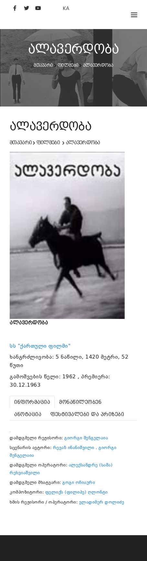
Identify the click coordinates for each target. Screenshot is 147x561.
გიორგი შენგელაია (86, 437)
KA (66, 8)
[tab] (32, 402)
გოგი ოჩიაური (78, 482)
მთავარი (43, 65)
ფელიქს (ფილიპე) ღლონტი (76, 492)
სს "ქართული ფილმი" (41, 346)
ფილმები (68, 65)
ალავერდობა (98, 65)
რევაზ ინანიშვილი (73, 447)
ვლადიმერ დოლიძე (101, 502)
